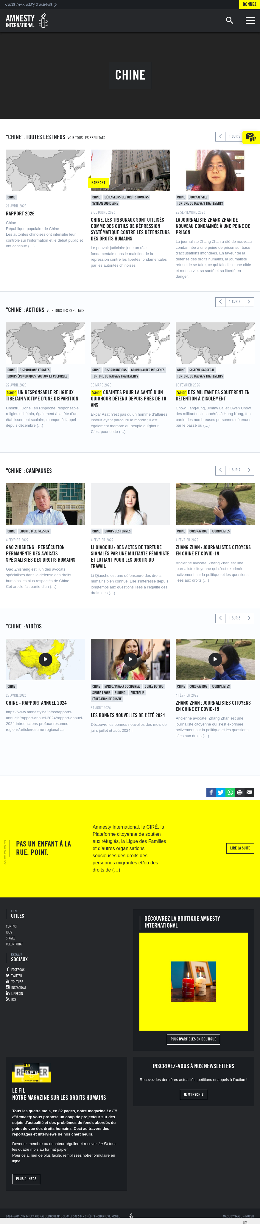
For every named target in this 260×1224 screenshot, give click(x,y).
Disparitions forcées (34, 370)
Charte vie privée (108, 1216)
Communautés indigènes (147, 370)
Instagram (18, 988)
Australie (137, 693)
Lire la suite (240, 848)
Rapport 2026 (20, 213)
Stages (10, 938)
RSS (13, 999)
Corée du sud (154, 686)
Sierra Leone (101, 693)
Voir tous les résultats (86, 138)
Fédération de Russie (107, 699)
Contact (12, 926)
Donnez (249, 4)
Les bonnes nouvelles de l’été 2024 (128, 715)
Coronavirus (198, 531)
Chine (11, 197)
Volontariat (14, 944)
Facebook (17, 970)
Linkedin (17, 993)
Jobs (9, 932)
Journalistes (198, 197)
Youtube (17, 982)
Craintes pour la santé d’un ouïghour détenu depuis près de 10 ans (128, 399)
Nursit (249, 1216)
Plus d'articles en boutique (193, 1039)
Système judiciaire (105, 203)
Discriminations (116, 370)
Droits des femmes (117, 531)
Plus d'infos (26, 1179)
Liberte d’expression (34, 531)
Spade (238, 1216)
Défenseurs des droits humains (127, 197)
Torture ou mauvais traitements (200, 203)
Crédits (90, 1216)
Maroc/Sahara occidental (122, 686)
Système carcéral (201, 370)
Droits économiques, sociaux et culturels (37, 376)
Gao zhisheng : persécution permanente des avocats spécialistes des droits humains (40, 554)
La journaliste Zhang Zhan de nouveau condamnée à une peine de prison (213, 226)
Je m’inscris (193, 1095)
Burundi (120, 693)
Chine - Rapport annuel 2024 (36, 703)
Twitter (16, 976)
